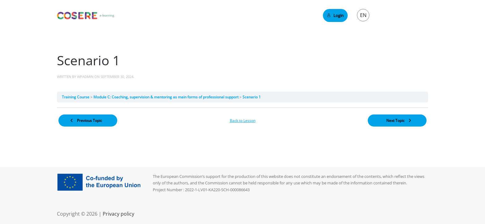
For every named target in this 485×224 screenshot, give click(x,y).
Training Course (76, 97)
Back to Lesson (242, 120)
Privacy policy (117, 213)
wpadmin (85, 76)
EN (363, 15)
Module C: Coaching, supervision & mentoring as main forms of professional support (166, 97)
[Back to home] (85, 15)
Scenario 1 (251, 97)
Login (335, 15)
